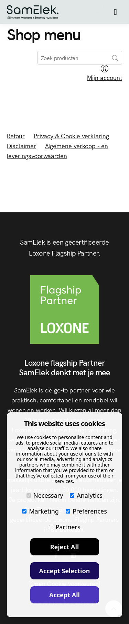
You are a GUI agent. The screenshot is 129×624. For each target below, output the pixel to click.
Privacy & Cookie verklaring (71, 135)
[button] (115, 12)
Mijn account (104, 73)
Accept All (64, 595)
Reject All (64, 547)
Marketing (40, 511)
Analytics (86, 495)
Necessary (44, 495)
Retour (16, 135)
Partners (64, 527)
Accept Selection (64, 571)
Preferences (86, 511)
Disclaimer (21, 145)
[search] (79, 57)
